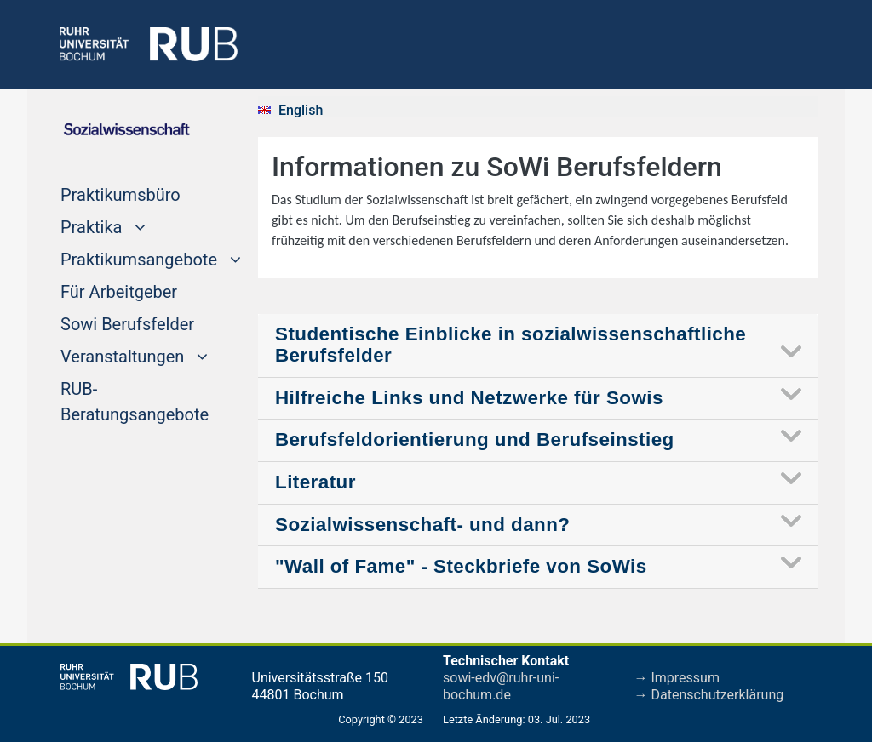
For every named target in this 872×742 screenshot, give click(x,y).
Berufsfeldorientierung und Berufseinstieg (474, 439)
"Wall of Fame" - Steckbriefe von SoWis (461, 566)
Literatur (315, 482)
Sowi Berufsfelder (127, 322)
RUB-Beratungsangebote (134, 402)
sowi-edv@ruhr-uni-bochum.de (501, 686)
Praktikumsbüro (120, 193)
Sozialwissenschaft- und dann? (422, 524)
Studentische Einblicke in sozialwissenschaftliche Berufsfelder (510, 344)
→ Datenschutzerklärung (709, 695)
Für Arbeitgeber (118, 290)
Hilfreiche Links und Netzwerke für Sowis (469, 397)
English (300, 110)
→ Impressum (677, 678)
